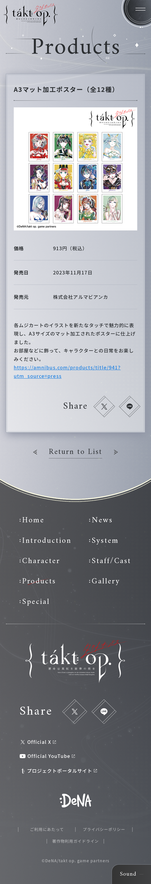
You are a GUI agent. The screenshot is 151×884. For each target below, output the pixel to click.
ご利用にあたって (47, 829)
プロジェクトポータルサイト (58, 771)
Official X (38, 742)
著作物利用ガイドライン (75, 841)
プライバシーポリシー (104, 829)
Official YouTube (47, 756)
